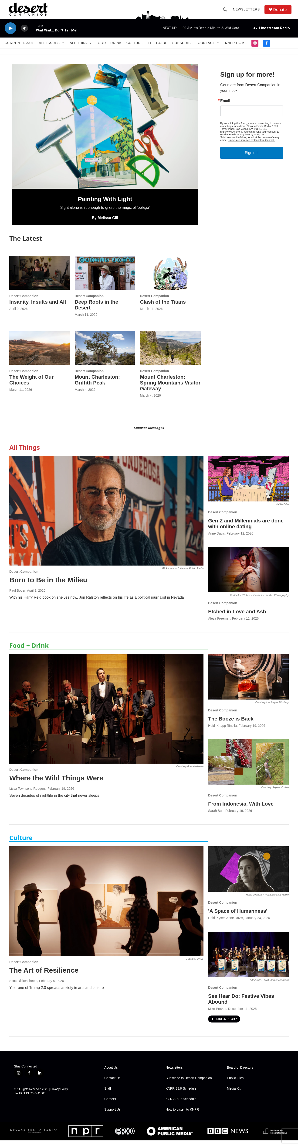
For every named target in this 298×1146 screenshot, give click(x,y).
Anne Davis (216, 539)
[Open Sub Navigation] (63, 48)
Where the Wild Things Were (56, 783)
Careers (110, 1104)
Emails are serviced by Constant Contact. (251, 145)
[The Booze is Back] (248, 682)
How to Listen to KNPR (182, 1115)
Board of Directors (240, 1073)
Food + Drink (109, 48)
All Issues (49, 48)
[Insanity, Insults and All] (39, 278)
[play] (10, 34)
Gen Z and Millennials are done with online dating (246, 529)
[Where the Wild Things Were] (106, 714)
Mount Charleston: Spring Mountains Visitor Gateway (170, 388)
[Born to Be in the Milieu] (106, 516)
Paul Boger (17, 596)
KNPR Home (236, 48)
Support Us (112, 1115)
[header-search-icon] (226, 12)
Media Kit (233, 1094)
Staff (107, 1094)
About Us (111, 1073)
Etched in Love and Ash (237, 617)
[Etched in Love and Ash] (248, 575)
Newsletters (247, 12)
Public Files (235, 1083)
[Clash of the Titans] (170, 278)
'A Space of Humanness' (237, 917)
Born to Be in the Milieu (48, 585)
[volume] (24, 34)
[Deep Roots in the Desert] (105, 278)
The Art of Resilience (43, 976)
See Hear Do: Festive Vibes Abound (241, 1004)
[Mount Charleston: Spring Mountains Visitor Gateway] (170, 353)
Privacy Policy (59, 1094)
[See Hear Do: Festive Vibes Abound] (248, 959)
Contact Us (112, 1083)
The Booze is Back (230, 724)
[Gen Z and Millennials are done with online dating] (248, 484)
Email (225, 106)
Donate (281, 12)
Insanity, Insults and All (37, 307)
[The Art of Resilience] (106, 906)
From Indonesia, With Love (241, 809)
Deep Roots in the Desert (96, 310)
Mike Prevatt (217, 1014)
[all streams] (271, 33)
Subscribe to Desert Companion (189, 1083)
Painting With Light (105, 204)
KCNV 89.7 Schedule (181, 1104)
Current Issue (19, 48)
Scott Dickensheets (23, 986)
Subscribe (182, 48)
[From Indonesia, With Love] (248, 767)
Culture (134, 48)
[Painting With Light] (105, 132)
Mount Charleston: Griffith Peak (97, 385)
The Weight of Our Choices (31, 385)
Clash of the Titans (163, 307)
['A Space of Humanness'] (248, 874)
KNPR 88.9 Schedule (181, 1094)
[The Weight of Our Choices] (39, 353)
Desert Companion (23, 301)
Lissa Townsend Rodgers (27, 794)
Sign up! (252, 158)
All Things (80, 48)
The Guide (158, 48)
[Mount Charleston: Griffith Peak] (105, 353)
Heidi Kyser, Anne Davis (225, 923)
